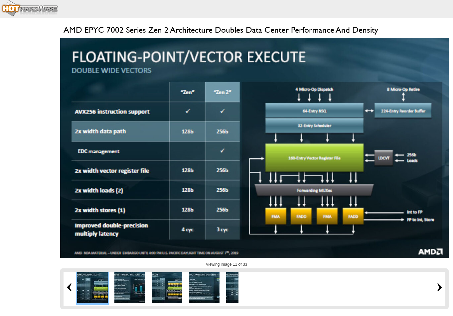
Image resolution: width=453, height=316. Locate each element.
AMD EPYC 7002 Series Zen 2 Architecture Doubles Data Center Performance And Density (221, 30)
